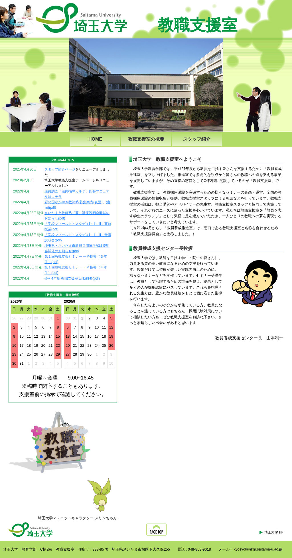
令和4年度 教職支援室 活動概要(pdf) (72, 278)
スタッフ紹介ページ (59, 169)
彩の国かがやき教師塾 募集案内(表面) (73, 202)
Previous (62, 82)
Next (233, 82)
